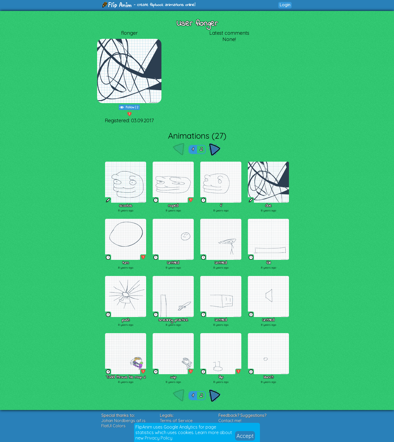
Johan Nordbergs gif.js (123, 420)
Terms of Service (176, 420)
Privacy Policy (158, 438)
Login (285, 4)
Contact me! (229, 420)
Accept (245, 435)
